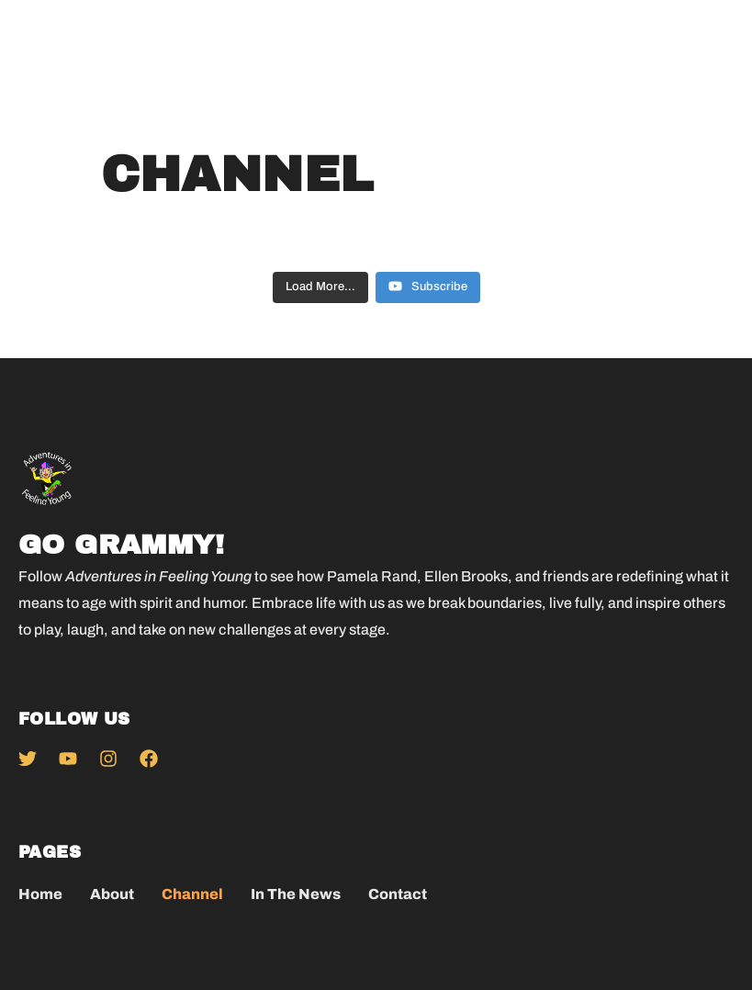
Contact (397, 894)
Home (40, 894)
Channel (192, 894)
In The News (296, 894)
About (112, 894)
